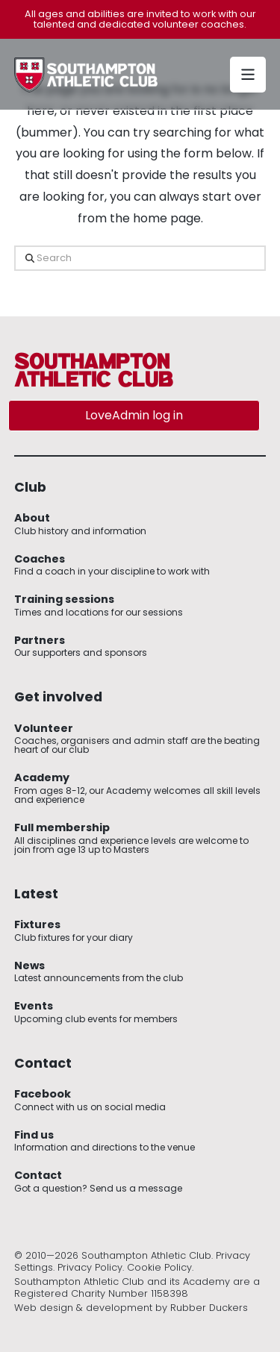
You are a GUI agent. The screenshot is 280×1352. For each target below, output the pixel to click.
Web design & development (83, 1307)
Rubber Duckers (209, 1307)
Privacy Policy (89, 1267)
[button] (248, 75)
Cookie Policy (159, 1267)
